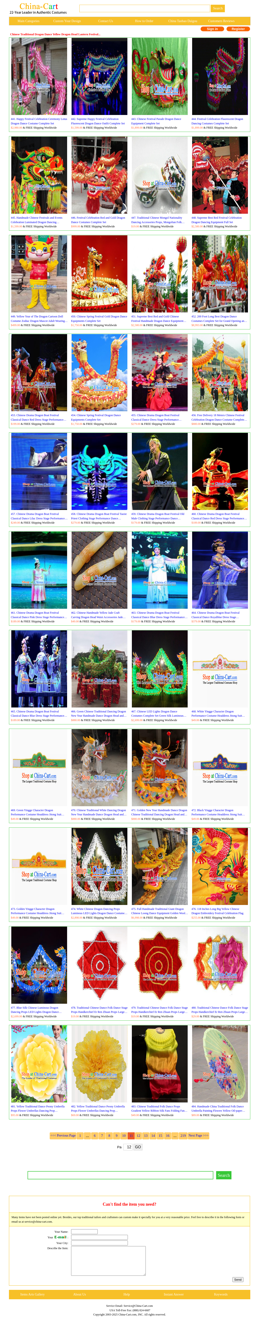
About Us (79, 1300)
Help (126, 1300)
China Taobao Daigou (182, 21)
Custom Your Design (67, 21)
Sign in (212, 29)
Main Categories (28, 21)
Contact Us (105, 21)
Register (238, 29)
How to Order (144, 21)
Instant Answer (174, 1300)
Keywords (221, 1300)
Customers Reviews (221, 21)
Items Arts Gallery (32, 1300)
